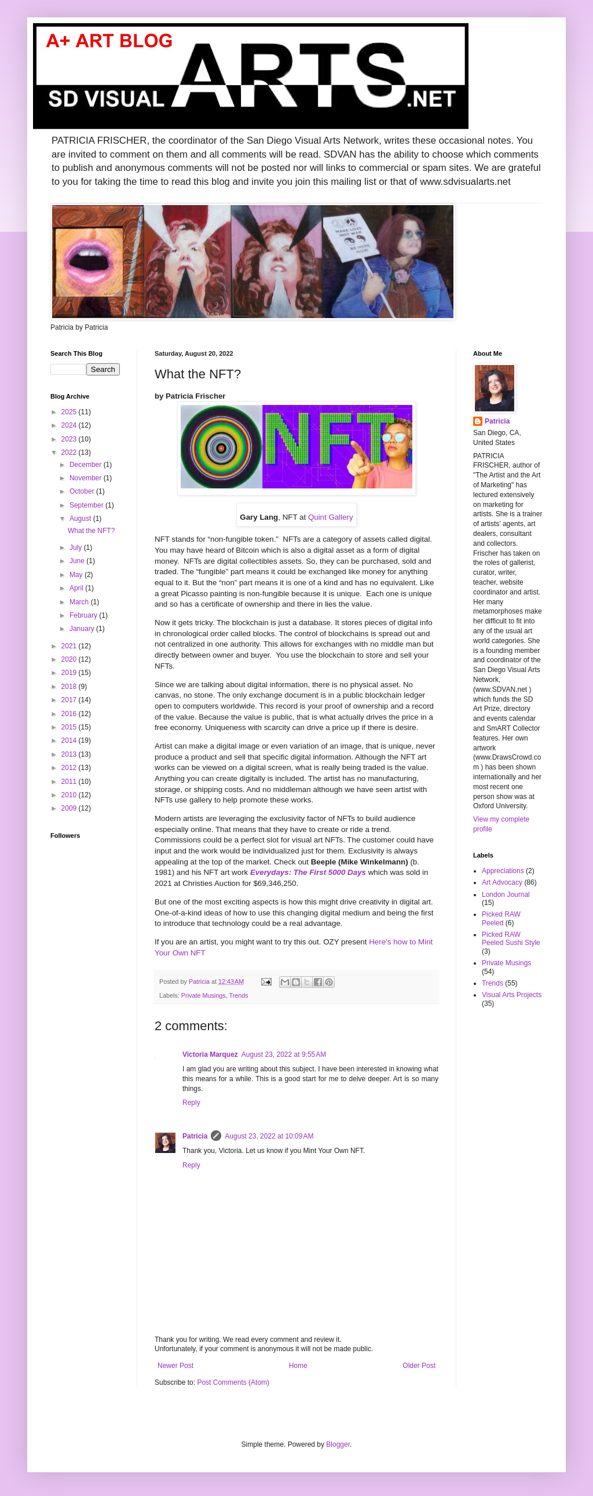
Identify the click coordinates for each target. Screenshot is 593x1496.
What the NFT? (91, 531)
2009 (70, 808)
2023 (70, 439)
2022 (70, 452)
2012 (70, 768)
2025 (70, 412)
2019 (70, 673)
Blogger (338, 1444)
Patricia (194, 1136)
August (81, 519)
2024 (70, 425)
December (86, 465)
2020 (70, 659)
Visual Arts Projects (511, 995)
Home (298, 1366)
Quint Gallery (330, 517)
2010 (70, 795)
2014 (70, 740)
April (77, 588)
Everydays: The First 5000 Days (308, 872)
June (77, 561)
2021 (70, 646)
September (87, 505)
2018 (70, 687)
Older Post (418, 1366)
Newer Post (175, 1366)
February (84, 615)
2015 (70, 727)
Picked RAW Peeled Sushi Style (511, 939)
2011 (70, 782)
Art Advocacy (502, 882)
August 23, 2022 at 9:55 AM (283, 1054)
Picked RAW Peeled (501, 918)
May (77, 575)
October (82, 491)
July (76, 547)
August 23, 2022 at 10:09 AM (269, 1136)
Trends (238, 995)
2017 (70, 700)
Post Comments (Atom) (233, 1382)
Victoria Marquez (210, 1054)
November (86, 478)
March (80, 602)
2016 (70, 714)
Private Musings (203, 995)
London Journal (506, 895)
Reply (191, 1103)
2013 (70, 754)
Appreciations (503, 871)
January (82, 629)
